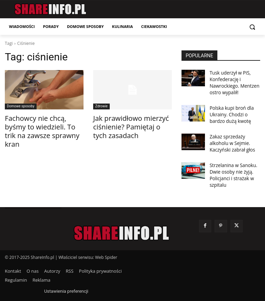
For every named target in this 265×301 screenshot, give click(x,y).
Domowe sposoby (21, 106)
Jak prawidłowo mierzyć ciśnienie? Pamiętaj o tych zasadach (128, 125)
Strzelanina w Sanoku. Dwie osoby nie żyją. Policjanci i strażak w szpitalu (230, 165)
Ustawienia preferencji (66, 280)
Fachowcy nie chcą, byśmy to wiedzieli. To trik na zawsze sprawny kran (44, 125)
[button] (252, 27)
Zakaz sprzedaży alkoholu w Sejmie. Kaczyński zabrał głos (234, 137)
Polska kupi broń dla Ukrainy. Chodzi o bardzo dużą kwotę (233, 110)
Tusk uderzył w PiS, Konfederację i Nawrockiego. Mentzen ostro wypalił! (231, 81)
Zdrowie (101, 106)
